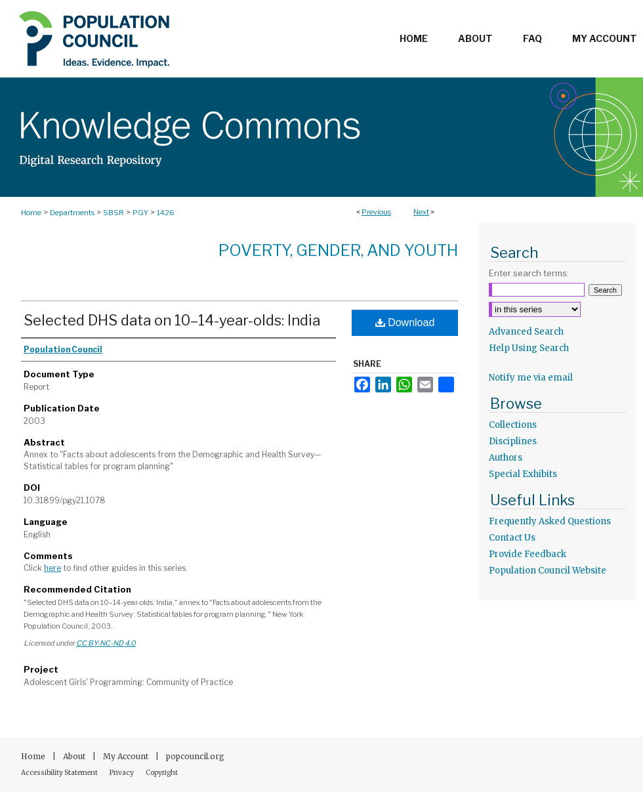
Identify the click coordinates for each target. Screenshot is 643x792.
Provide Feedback (527, 554)
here (52, 568)
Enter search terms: (529, 273)
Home (31, 212)
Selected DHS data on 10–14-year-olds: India (172, 320)
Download (405, 322)
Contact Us (512, 537)
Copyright (162, 772)
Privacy (122, 772)
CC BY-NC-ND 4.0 (106, 643)
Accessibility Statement (60, 772)
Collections (513, 424)
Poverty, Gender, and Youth (338, 250)
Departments (72, 212)
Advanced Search (526, 331)
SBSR (113, 212)
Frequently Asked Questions (550, 521)
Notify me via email (531, 377)
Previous (376, 212)
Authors (505, 457)
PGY (140, 212)
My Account (126, 756)
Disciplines (513, 441)
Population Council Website (547, 570)
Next (421, 212)
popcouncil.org (195, 756)
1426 (166, 212)
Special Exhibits (523, 474)
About (75, 756)
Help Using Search (529, 348)
